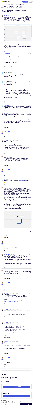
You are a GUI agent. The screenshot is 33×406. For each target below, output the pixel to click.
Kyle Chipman (6, 15)
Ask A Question (16, 395)
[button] (0, 1)
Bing (4, 179)
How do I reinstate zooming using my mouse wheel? (9, 377)
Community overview (6, 6)
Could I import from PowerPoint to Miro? (7, 378)
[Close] (32, 400)
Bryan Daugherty (6, 105)
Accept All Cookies (22, 404)
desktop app (6, 62)
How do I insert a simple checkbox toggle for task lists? (9, 375)
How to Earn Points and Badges (16, 386)
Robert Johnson (8, 53)
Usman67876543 (6, 72)
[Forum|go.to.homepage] (6, 2)
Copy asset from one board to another (7, 380)
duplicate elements (15, 62)
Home (1, 6)
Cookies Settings (3, 404)
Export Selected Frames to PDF (6, 381)
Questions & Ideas (12, 6)
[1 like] (7, 101)
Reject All (29, 404)
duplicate (10, 62)
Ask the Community (19, 6)
